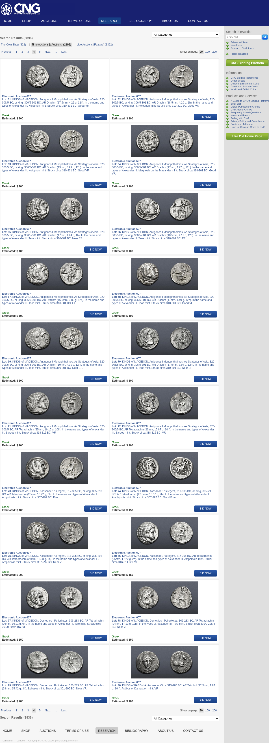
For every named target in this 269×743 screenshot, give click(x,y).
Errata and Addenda (242, 124)
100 (207, 51)
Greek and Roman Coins (244, 86)
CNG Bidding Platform (247, 63)
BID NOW (96, 117)
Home (7, 21)
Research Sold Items (242, 48)
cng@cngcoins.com (67, 740)
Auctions (49, 21)
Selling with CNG (240, 118)
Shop (26, 21)
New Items (236, 45)
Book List (236, 103)
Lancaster (7, 740)
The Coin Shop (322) (13, 44)
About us (170, 21)
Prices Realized (239, 53)
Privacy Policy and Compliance (248, 121)
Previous (6, 51)
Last (64, 51)
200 (214, 51)
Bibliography (140, 21)
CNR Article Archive (241, 109)
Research (110, 21)
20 (201, 51)
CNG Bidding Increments (244, 77)
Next (47, 51)
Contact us (198, 21)
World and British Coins (243, 89)
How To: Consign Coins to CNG (248, 127)
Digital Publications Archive (245, 106)
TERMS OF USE (79, 21)
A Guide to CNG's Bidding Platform (250, 100)
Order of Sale (238, 80)
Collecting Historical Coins (245, 83)
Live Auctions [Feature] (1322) (95, 44)
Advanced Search (240, 42)
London (21, 740)
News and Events (240, 115)
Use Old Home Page (247, 136)
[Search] (243, 37)
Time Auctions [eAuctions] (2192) (51, 44)
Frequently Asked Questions (246, 112)
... (56, 51)
